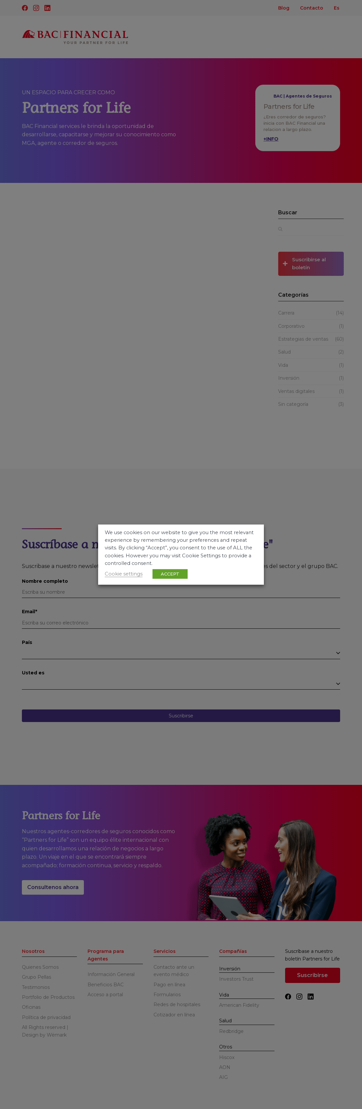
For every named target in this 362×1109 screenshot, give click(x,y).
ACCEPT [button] (170, 573)
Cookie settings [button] (124, 574)
